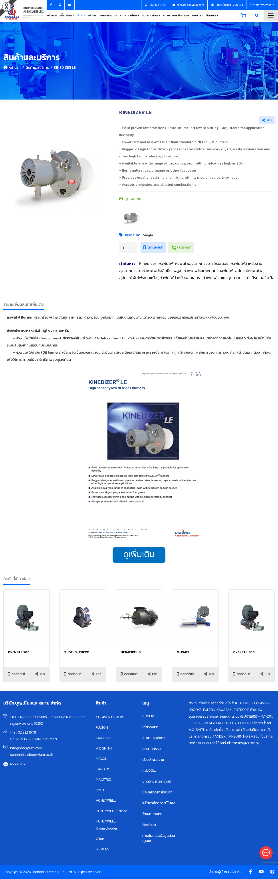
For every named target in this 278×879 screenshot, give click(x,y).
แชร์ (267, 120)
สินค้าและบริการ (37, 67)
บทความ (197, 15)
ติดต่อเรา (212, 15)
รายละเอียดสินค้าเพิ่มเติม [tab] (23, 304)
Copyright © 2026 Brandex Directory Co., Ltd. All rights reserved (52, 871)
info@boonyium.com (26, 747)
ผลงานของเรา (109, 15)
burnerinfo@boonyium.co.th (31, 754)
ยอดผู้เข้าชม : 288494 (227, 5)
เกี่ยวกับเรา (67, 15)
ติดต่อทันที (153, 247)
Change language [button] (261, 4)
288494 (236, 871)
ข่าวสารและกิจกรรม (176, 15)
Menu (271, 15)
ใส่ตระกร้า (181, 247)
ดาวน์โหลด (132, 15)
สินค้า (81, 15)
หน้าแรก (51, 15)
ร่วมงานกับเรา (151, 15)
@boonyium (19, 763)
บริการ (92, 15)
